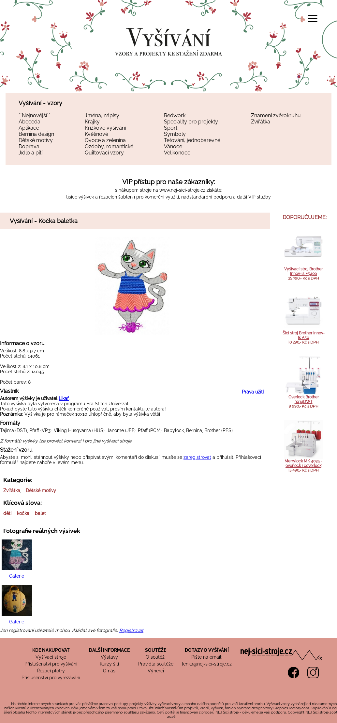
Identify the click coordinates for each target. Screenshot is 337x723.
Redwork (174, 115)
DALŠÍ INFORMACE (109, 650)
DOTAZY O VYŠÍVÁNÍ (207, 650)
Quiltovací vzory (104, 153)
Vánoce (173, 146)
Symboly (175, 134)
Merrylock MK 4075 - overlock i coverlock (303, 463)
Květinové (96, 134)
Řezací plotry (51, 670)
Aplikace (29, 128)
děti (7, 513)
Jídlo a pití (30, 153)
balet (40, 513)
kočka (23, 513)
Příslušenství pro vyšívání (50, 664)
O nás (109, 670)
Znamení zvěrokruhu (276, 115)
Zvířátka (260, 122)
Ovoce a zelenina (105, 140)
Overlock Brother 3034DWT (303, 399)
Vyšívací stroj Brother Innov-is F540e (303, 271)
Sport (170, 128)
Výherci (156, 670)
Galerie (16, 576)
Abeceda (29, 122)
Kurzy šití (109, 664)
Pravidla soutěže (155, 664)
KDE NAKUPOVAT (51, 650)
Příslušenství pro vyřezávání (51, 677)
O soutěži (156, 657)
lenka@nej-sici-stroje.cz (207, 664)
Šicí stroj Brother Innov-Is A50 (304, 335)
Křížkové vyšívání (105, 128)
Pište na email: (206, 657)
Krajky (92, 122)
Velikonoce (177, 153)
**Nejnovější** (34, 115)
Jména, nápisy (102, 115)
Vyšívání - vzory (40, 103)
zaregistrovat (197, 457)
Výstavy (109, 657)
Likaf (64, 398)
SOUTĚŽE (155, 650)
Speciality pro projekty (191, 122)
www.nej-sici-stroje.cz (182, 190)
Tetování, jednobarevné (192, 140)
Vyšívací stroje (51, 657)
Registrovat (131, 630)
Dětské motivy (36, 140)
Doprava (29, 146)
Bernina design (36, 134)
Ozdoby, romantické (109, 146)
